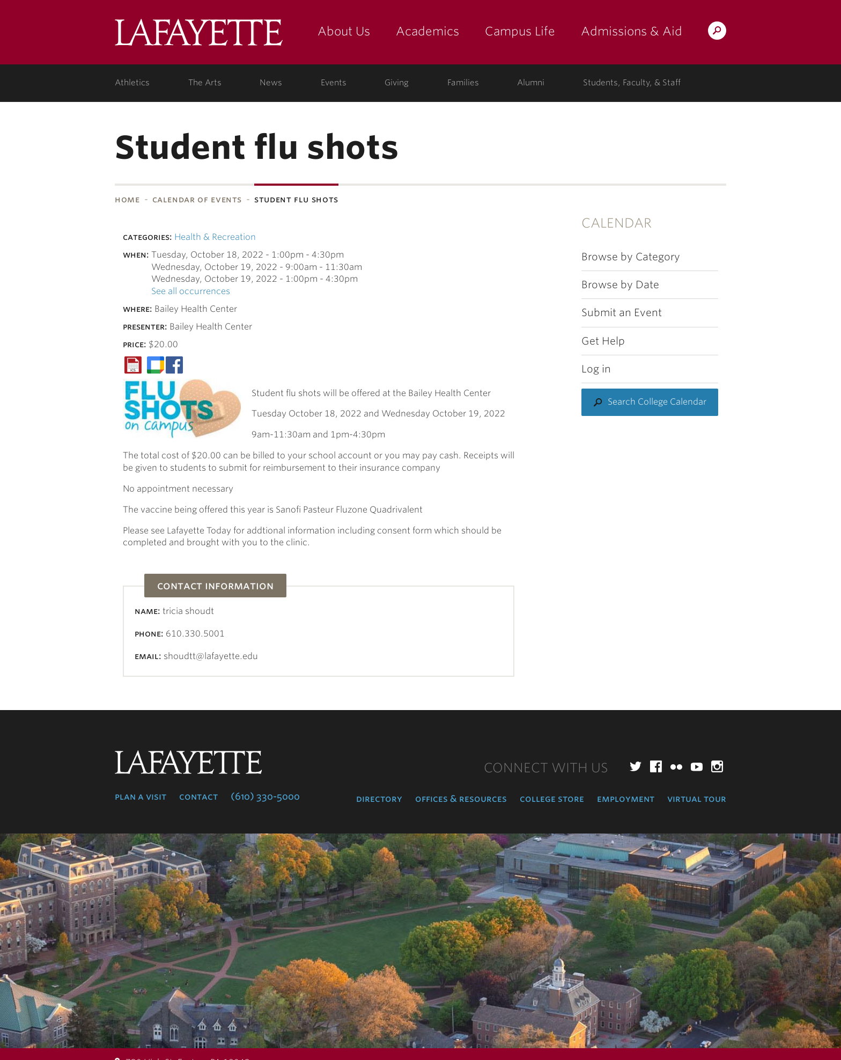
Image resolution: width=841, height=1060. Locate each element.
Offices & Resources (461, 798)
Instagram (717, 766)
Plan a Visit (140, 796)
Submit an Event (621, 312)
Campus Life (520, 31)
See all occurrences (190, 291)
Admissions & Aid (631, 31)
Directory (379, 798)
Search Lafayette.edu (717, 32)
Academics (427, 31)
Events (333, 82)
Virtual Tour (696, 798)
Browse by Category (630, 257)
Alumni (530, 82)
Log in (596, 369)
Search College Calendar (657, 402)
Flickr (676, 766)
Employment (625, 798)
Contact (198, 796)
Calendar (616, 223)
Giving (397, 82)
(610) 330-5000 (265, 796)
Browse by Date (620, 285)
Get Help (603, 341)
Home (127, 199)
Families (463, 82)
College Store (552, 798)
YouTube (697, 766)
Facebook (656, 766)
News (271, 82)
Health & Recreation (215, 237)
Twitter (635, 766)
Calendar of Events (197, 199)
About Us (344, 31)
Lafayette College (199, 36)
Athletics (132, 82)
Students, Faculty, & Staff (632, 82)
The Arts (205, 82)
